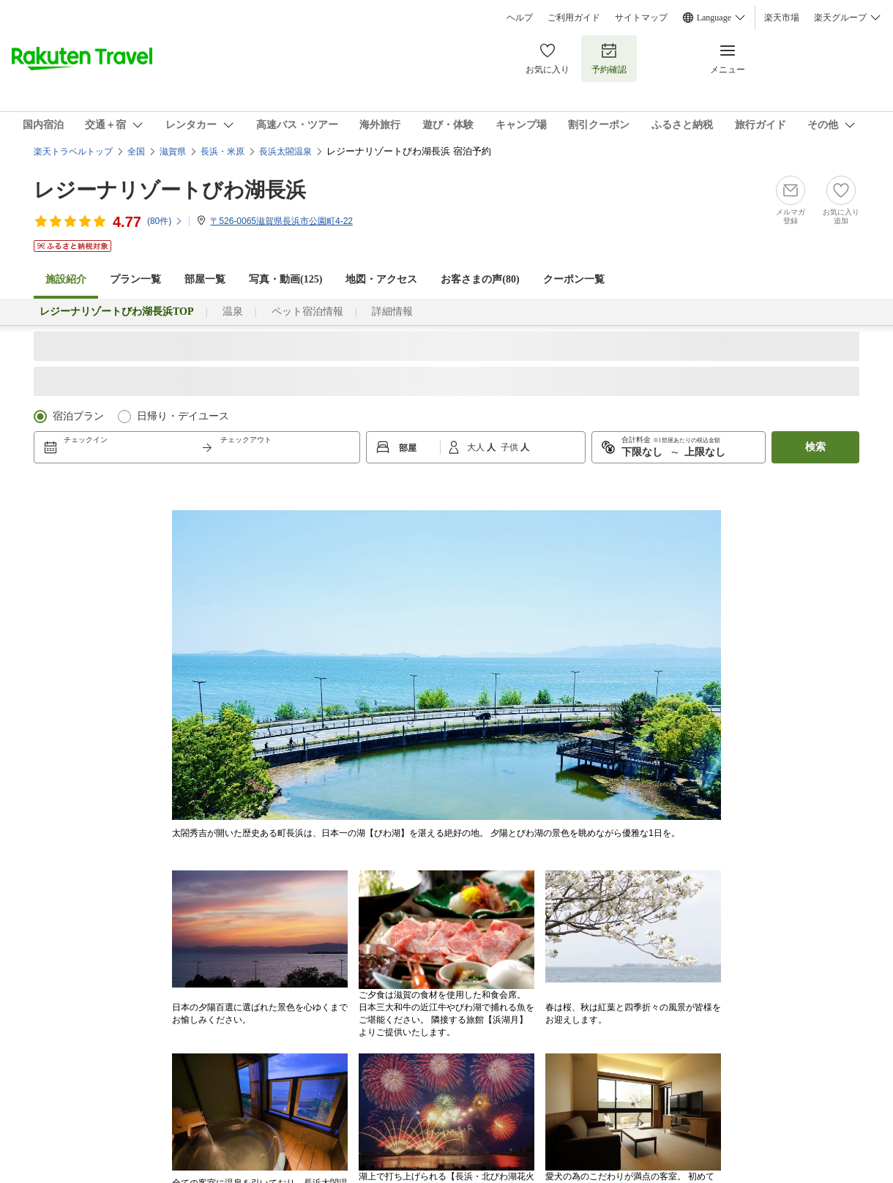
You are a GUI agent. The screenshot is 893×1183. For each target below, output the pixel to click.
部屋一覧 (204, 279)
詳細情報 (392, 311)
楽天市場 (781, 17)
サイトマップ (641, 17)
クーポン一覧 (574, 279)
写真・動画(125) (285, 279)
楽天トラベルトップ (73, 151)
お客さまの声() (480, 279)
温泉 (233, 311)
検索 (815, 446)
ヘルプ (520, 17)
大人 (477, 447)
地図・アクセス (381, 279)
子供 (510, 447)
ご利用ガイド (574, 17)
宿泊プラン (78, 416)
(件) (165, 221)
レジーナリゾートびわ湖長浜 (170, 190)
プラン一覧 (135, 279)
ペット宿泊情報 (307, 311)
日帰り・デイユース (183, 416)
